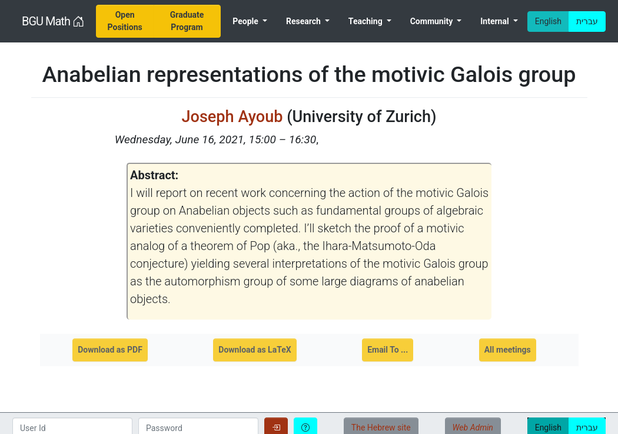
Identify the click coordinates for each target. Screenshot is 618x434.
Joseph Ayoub (232, 116)
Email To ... (387, 349)
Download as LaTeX (254, 349)
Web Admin (473, 427)
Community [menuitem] (432, 21)
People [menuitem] (246, 21)
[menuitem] (125, 21)
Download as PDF (110, 349)
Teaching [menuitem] (366, 21)
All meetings (507, 349)
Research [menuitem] (304, 21)
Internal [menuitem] (495, 21)
